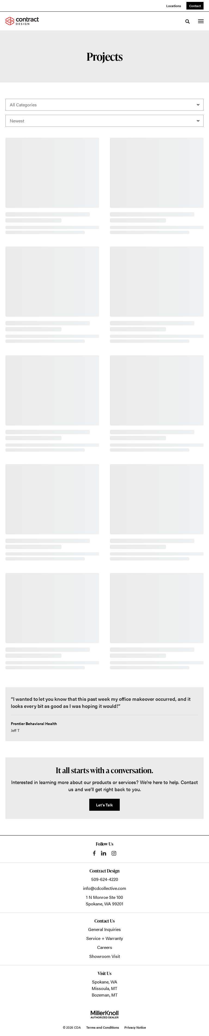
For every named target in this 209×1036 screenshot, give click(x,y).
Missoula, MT (104, 988)
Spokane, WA (104, 982)
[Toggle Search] (187, 21)
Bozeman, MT (105, 995)
